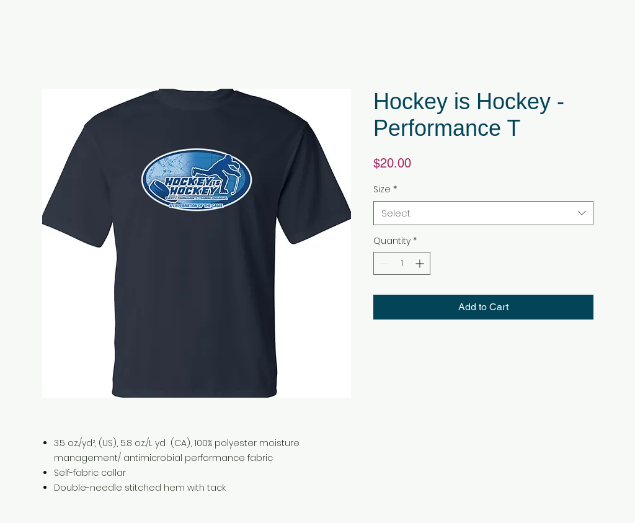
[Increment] (421, 263)
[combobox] (483, 213)
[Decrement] (383, 263)
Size (385, 189)
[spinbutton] (402, 263)
